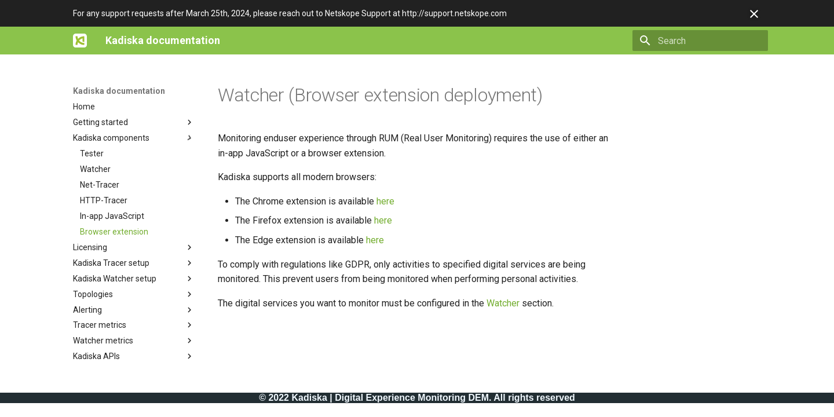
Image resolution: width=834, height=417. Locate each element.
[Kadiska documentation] (80, 40)
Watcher (503, 303)
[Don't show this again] (754, 14)
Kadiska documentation (119, 91)
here (385, 201)
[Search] (700, 40)
